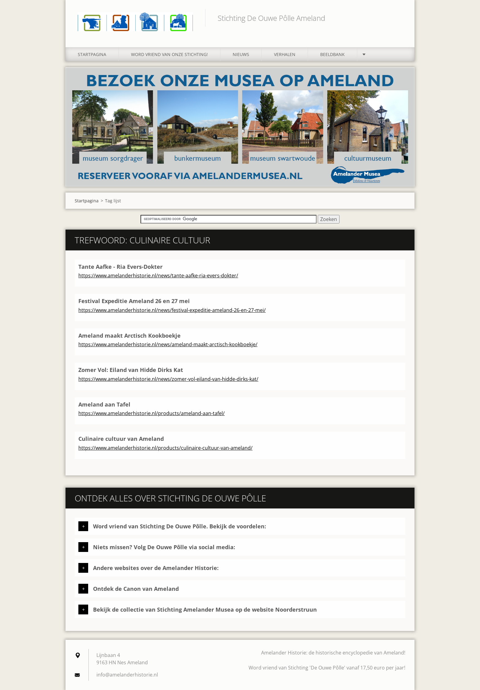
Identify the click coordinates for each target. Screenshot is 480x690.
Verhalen (284, 54)
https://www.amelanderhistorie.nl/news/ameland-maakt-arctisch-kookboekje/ (167, 344)
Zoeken (398, 17)
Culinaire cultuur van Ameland (121, 438)
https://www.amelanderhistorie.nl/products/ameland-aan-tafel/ (151, 413)
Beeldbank (332, 54)
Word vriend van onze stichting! (169, 54)
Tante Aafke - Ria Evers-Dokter (120, 266)
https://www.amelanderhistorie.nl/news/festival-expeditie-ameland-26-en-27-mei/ (172, 310)
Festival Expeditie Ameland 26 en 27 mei (134, 301)
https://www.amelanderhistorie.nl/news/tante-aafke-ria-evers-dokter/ (158, 275)
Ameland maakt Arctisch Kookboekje (129, 335)
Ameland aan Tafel (104, 404)
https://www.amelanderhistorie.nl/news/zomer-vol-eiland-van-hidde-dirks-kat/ (168, 379)
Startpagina (92, 54)
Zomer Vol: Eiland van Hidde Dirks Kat (130, 369)
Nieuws (241, 54)
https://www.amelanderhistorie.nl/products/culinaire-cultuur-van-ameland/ (165, 447)
